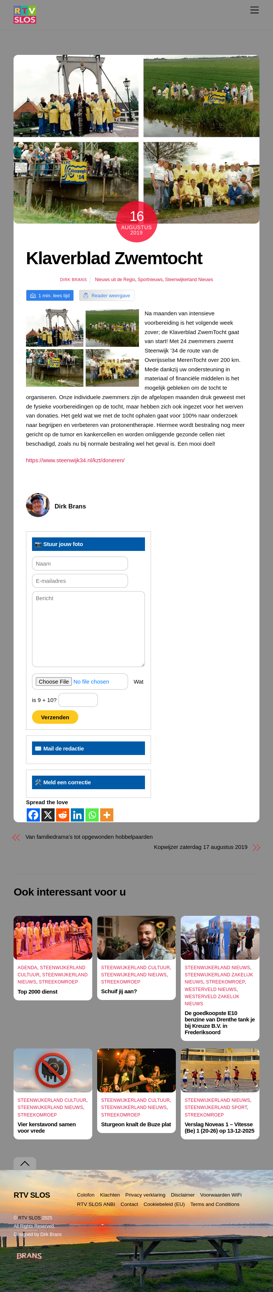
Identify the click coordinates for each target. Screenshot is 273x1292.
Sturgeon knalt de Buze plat (136, 1124)
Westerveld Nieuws (210, 989)
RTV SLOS (29, 1218)
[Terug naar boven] (25, 1163)
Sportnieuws (150, 279)
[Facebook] (33, 814)
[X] (48, 814)
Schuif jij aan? (119, 991)
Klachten (110, 1195)
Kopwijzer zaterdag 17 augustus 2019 (200, 847)
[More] (106, 814)
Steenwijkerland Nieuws (189, 279)
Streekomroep (58, 982)
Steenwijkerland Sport (216, 1107)
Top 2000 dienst (38, 991)
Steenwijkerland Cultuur (135, 967)
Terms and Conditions (214, 1204)
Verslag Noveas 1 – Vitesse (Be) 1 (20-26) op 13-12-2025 (219, 1127)
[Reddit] (62, 814)
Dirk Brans (73, 279)
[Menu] (254, 10)
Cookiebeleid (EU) (164, 1204)
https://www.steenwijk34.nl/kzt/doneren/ (75, 460)
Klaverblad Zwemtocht (114, 258)
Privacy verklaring (145, 1195)
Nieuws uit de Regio (115, 279)
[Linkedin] (77, 814)
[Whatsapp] (92, 814)
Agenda (27, 967)
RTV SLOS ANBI (96, 1204)
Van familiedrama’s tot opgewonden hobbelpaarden (89, 837)
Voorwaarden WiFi (220, 1195)
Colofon (86, 1195)
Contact (129, 1204)
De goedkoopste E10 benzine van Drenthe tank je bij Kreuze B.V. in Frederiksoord (220, 1022)
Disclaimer (183, 1195)
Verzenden (55, 717)
